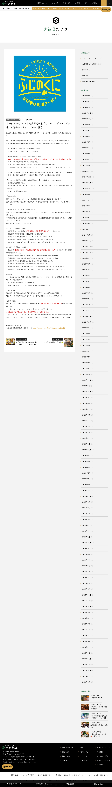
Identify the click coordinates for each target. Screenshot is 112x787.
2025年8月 (86, 130)
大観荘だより (85, 760)
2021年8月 (86, 403)
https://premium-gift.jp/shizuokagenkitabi (49, 328)
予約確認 (100, 752)
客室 (86, 3)
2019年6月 (86, 514)
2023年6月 (86, 275)
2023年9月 (86, 258)
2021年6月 (86, 415)
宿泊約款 (67, 775)
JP (104, 3)
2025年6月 (86, 142)
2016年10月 (86, 670)
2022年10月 (86, 322)
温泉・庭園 (67, 3)
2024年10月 (86, 188)
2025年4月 (86, 154)
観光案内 (85, 75)
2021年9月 (86, 397)
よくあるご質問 (102, 756)
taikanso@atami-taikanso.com (22, 762)
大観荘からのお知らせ (13, 120)
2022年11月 (86, 316)
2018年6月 (86, 566)
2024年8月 (86, 200)
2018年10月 (86, 543)
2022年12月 (86, 310)
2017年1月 (86, 653)
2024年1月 (86, 235)
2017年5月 (86, 635)
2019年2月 (86, 531)
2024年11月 (86, 183)
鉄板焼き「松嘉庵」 (89, 81)
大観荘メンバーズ (103, 748)
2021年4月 (86, 426)
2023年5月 (86, 281)
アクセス (83, 756)
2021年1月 (86, 444)
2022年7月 (86, 339)
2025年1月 (86, 171)
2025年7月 (86, 136)
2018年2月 (86, 589)
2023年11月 (86, 246)
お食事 (77, 3)
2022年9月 (86, 328)
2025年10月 (86, 119)
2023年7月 (86, 270)
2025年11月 (86, 113)
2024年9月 (86, 194)
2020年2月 (86, 485)
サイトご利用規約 (27, 775)
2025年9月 (86, 125)
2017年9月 (86, 612)
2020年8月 (86, 455)
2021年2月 (86, 438)
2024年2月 (86, 229)
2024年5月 (86, 212)
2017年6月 (86, 630)
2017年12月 (86, 595)
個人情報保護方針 (44, 775)
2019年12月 (86, 496)
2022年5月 (86, 351)
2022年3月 (86, 363)
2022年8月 (86, 334)
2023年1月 (86, 305)
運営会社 (77, 775)
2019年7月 (86, 508)
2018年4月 (86, 577)
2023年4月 (86, 287)
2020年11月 (86, 450)
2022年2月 (86, 368)
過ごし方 (55, 3)
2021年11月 (86, 386)
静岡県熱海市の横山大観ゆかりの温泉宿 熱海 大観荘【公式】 (12, 746)
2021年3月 (86, 432)
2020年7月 (86, 461)
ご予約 (94, 3)
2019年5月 (86, 519)
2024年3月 (86, 223)
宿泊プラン (84, 752)
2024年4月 (86, 217)
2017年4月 (86, 641)
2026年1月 (86, 107)
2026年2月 (86, 101)
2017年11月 (86, 601)
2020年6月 (86, 467)
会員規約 (57, 775)
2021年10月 (86, 392)
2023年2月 (86, 299)
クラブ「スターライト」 (90, 58)
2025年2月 (86, 165)
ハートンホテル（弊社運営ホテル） (97, 775)
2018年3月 (86, 583)
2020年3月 (86, 479)
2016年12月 (86, 659)
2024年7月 (86, 206)
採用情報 (100, 764)
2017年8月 (86, 618)
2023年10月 (86, 252)
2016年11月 (86, 665)
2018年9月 (86, 548)
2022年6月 (86, 345)
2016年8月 (86, 682)
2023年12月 (86, 241)
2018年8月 (86, 554)
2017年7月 (86, 624)
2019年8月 (86, 502)
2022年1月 (86, 374)
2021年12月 (86, 380)
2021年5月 (86, 421)
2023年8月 (86, 264)
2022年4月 (86, 357)
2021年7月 (86, 409)
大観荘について (42, 3)
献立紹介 (85, 70)
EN (109, 3)
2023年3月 (86, 293)
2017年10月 (86, 606)
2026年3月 (86, 96)
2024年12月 (86, 177)
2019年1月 (86, 537)
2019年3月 (86, 525)
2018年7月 (86, 560)
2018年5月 (86, 572)
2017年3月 (86, 647)
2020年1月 (86, 490)
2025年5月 (86, 148)
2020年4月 (86, 473)
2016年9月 (86, 676)
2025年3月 (86, 159)
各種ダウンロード (103, 760)
